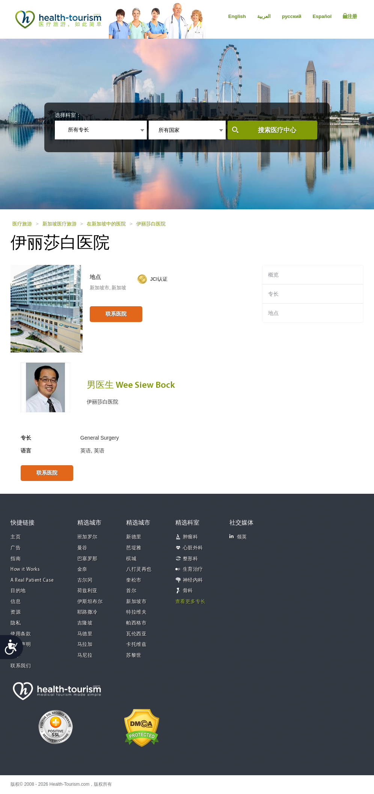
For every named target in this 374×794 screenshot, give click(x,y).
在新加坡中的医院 (106, 224)
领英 (238, 537)
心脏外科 (193, 548)
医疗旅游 (22, 224)
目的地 (18, 590)
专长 (273, 294)
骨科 (188, 590)
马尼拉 (85, 655)
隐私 (16, 623)
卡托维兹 (136, 644)
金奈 (82, 569)
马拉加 (85, 644)
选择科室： (68, 115)
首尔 (131, 590)
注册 (350, 16)
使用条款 (21, 634)
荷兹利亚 (87, 590)
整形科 (190, 559)
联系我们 (21, 666)
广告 (16, 548)
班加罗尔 (87, 537)
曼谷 (82, 548)
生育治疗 (193, 569)
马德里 (85, 634)
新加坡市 (136, 601)
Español (322, 16)
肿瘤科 (190, 537)
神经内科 (193, 580)
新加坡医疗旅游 (59, 224)
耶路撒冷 (87, 612)
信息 (16, 601)
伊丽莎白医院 (151, 224)
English (237, 16)
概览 (273, 275)
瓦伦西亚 (136, 634)
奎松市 (134, 580)
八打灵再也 (139, 569)
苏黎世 (134, 655)
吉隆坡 (85, 623)
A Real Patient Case (32, 580)
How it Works (25, 569)
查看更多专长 (190, 601)
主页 (16, 537)
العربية (264, 16)
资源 (16, 612)
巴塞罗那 (87, 559)
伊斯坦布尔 (90, 601)
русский (292, 16)
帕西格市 (136, 623)
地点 (273, 313)
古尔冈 (85, 580)
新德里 (134, 537)
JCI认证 (158, 279)
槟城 (131, 559)
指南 (16, 559)
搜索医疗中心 (277, 130)
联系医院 (116, 314)
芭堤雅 (134, 548)
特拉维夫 (136, 612)
